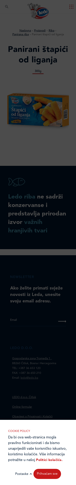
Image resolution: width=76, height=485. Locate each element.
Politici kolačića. (49, 460)
